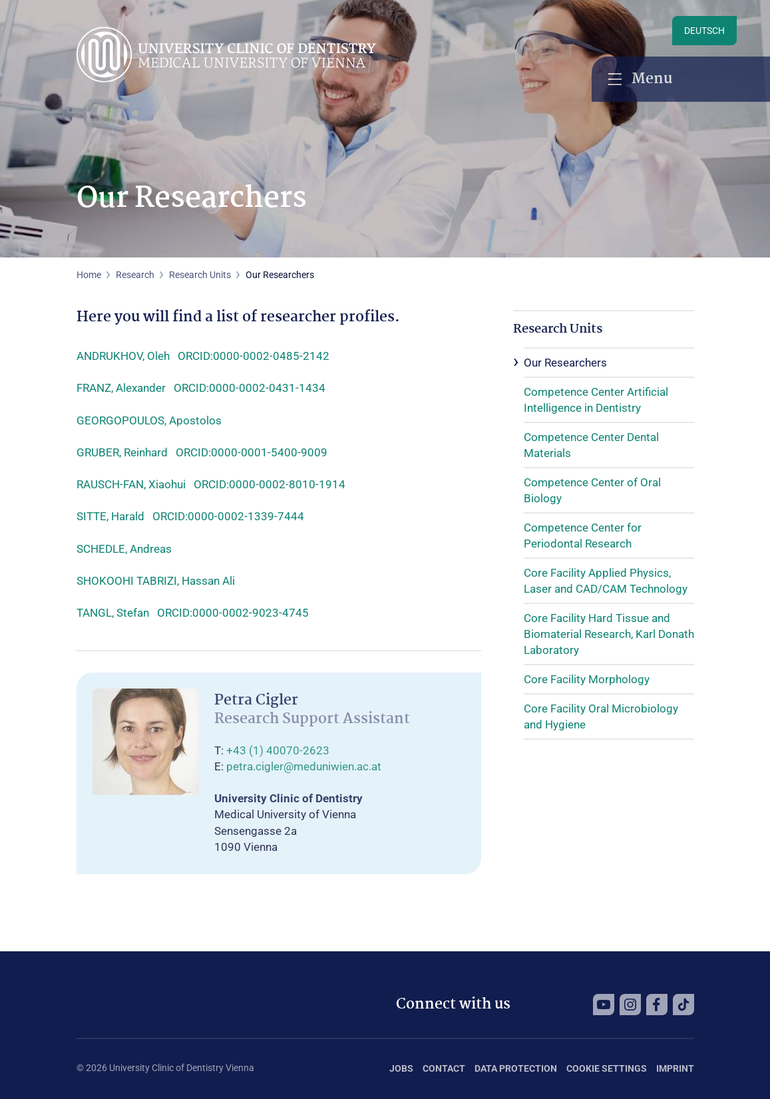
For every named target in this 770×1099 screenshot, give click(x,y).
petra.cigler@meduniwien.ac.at (303, 766)
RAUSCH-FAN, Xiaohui (131, 484)
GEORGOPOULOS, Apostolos (149, 420)
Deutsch (704, 30)
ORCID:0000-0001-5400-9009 (251, 452)
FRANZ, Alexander (121, 387)
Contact (444, 1068)
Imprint (675, 1068)
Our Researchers (565, 362)
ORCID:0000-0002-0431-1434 (249, 387)
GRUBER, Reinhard (122, 452)
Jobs (401, 1068)
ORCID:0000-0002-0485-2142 (253, 356)
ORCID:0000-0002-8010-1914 (269, 484)
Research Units (200, 274)
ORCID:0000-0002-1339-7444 (228, 516)
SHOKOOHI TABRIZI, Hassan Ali (156, 580)
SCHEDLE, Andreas (124, 548)
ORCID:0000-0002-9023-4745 (233, 612)
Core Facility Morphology (587, 679)
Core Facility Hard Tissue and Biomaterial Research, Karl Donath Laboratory (609, 634)
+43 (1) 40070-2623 (277, 750)
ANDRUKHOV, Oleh (123, 356)
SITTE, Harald (110, 516)
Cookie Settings (606, 1068)
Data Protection (516, 1068)
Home (89, 274)
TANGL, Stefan (113, 612)
